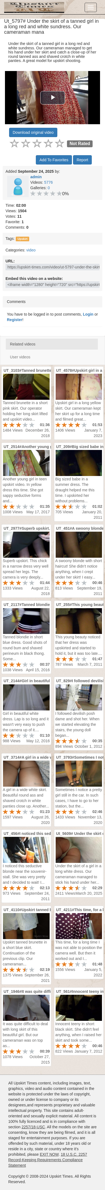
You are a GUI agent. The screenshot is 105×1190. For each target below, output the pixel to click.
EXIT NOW (49, 1154)
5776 (48, 182)
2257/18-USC (33, 1127)
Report (82, 160)
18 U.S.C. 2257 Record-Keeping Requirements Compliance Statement (47, 1160)
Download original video (33, 132)
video (30, 250)
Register (14, 320)
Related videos (23, 344)
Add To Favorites (53, 160)
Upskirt (23, 238)
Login (88, 314)
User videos (20, 357)
